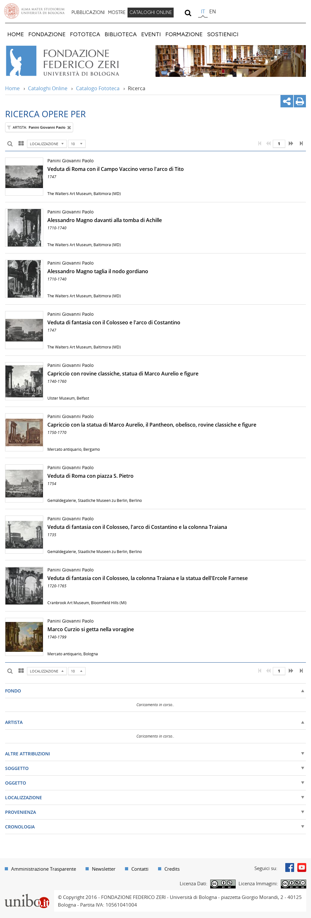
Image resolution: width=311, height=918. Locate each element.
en (212, 11)
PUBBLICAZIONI (88, 12)
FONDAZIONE (47, 34)
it (203, 11)
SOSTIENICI (222, 34)
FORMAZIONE (184, 34)
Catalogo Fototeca (98, 88)
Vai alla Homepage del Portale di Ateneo (34, 11)
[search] (188, 12)
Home (12, 88)
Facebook (289, 867)
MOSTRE (117, 12)
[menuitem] (88, 13)
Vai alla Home (71, 61)
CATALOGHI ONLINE (150, 12)
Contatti (140, 869)
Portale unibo (27, 894)
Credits (172, 869)
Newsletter (103, 869)
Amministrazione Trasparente (43, 869)
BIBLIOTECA (121, 34)
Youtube (301, 867)
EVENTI (151, 34)
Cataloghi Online (47, 88)
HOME (15, 34)
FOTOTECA (85, 34)
